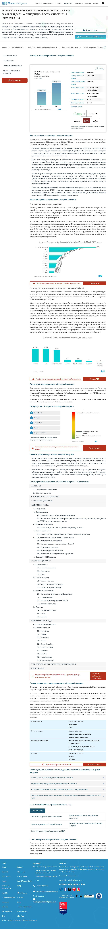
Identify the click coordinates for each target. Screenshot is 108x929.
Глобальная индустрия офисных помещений (46, 817)
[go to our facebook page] (65, 889)
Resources (78, 3)
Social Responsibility (24, 881)
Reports (38, 3)
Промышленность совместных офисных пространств (83, 816)
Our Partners (22, 876)
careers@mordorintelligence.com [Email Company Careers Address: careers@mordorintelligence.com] (71, 880)
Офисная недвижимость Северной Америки (46, 824)
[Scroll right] (105, 47)
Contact (95, 3)
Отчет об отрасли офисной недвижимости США (48, 831)
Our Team (21, 872)
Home (4, 867)
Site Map (20, 916)
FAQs (19, 886)
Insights (5, 893)
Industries (88, 3)
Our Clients (6, 876)
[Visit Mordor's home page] (14, 3)
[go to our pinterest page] (74, 889)
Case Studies (22, 893)
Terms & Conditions (24, 907)
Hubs (19, 902)
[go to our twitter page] (70, 889)
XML (3, 916)
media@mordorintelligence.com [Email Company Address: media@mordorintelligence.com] (44, 902)
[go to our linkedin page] (61, 889)
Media (4, 881)
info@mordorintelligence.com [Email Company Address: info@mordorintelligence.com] (47, 891)
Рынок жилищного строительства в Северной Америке (85, 824)
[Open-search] (103, 3)
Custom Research (49, 3)
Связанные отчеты (37, 810)
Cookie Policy (22, 911)
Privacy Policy (7, 911)
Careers (5, 907)
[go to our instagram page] (78, 889)
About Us (5, 872)
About (59, 3)
